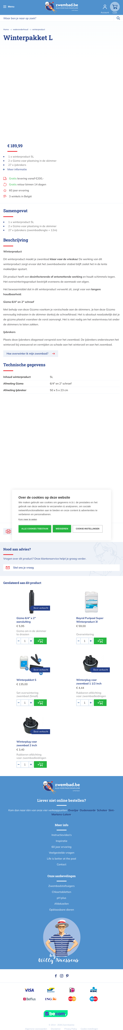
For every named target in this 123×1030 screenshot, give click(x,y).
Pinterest (67, 975)
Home (6, 29)
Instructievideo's (62, 835)
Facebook (55, 975)
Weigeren (62, 528)
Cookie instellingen (89, 1029)
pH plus (61, 897)
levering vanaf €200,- (26, 178)
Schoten (102, 810)
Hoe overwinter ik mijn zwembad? (27, 353)
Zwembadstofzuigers (61, 886)
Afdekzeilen (61, 903)
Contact (61, 864)
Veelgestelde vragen (61, 852)
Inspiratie (61, 840)
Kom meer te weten (27, 519)
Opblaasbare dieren (61, 909)
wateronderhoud (20, 29)
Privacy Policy (70, 1029)
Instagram (61, 975)
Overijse (73, 810)
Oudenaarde (88, 810)
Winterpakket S (26, 679)
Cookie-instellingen (87, 529)
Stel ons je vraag (23, 567)
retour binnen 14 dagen (27, 184)
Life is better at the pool (61, 858)
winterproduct (38, 29)
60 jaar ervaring (19, 190)
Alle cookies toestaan (34, 529)
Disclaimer (56, 1029)
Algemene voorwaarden (36, 1029)
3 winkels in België (20, 196)
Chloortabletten (61, 892)
